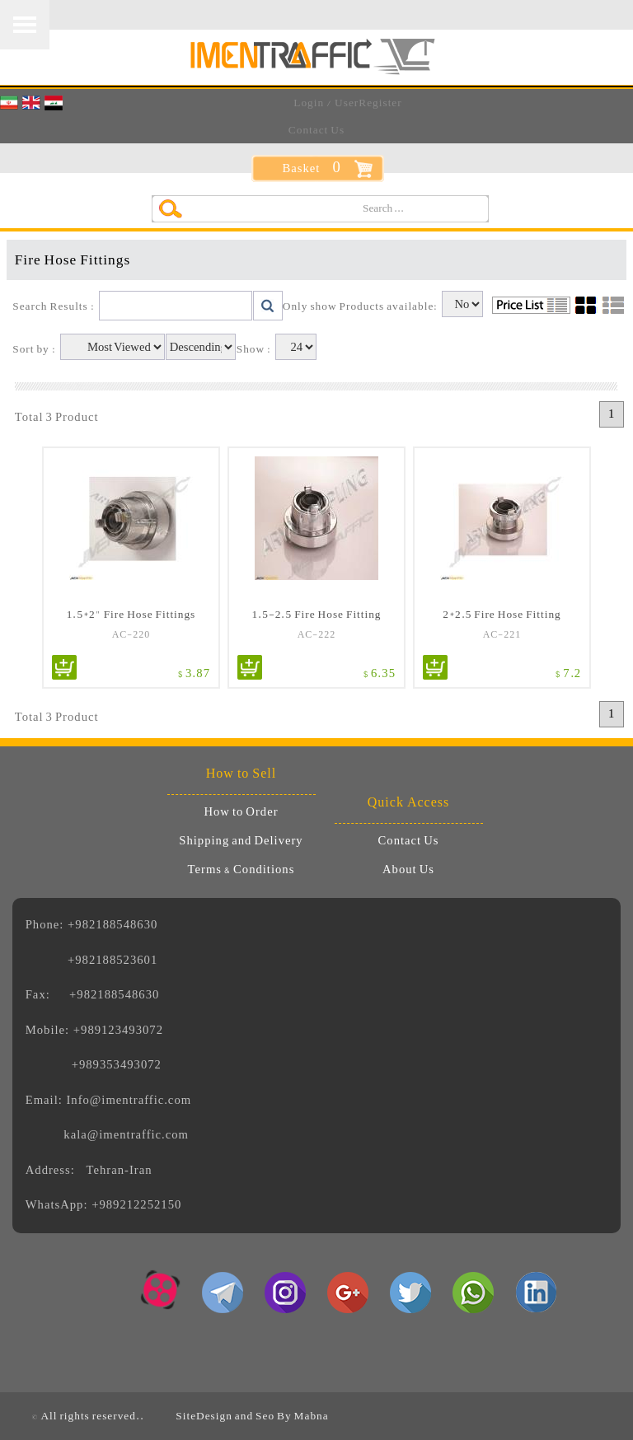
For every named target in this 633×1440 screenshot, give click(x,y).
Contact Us (316, 130)
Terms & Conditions (241, 869)
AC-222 (317, 634)
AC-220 (131, 634)
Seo (265, 1416)
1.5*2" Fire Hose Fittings (131, 613)
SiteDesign (204, 1416)
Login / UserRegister (347, 102)
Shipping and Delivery (240, 841)
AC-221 (502, 634)
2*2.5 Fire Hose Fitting (501, 613)
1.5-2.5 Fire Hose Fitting (316, 613)
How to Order (241, 812)
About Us (408, 869)
